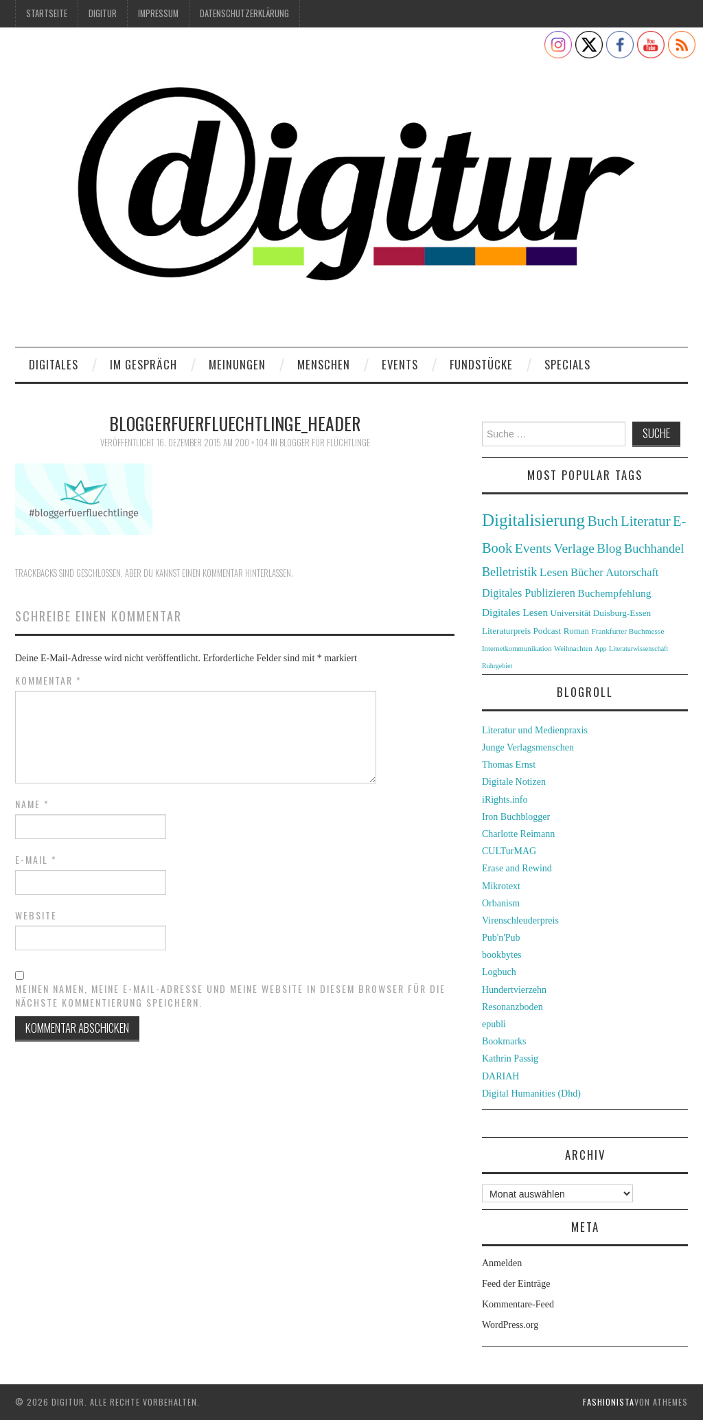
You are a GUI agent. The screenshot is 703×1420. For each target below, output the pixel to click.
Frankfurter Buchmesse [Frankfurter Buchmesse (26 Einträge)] (627, 631)
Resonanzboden (512, 1007)
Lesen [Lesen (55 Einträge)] (554, 572)
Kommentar (48, 680)
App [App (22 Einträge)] (600, 648)
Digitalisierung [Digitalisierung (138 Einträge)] (533, 520)
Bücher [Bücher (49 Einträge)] (587, 572)
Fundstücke (481, 364)
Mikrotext (501, 886)
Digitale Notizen (514, 782)
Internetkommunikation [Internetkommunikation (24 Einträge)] (517, 648)
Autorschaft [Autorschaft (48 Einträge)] (632, 572)
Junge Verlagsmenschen (528, 747)
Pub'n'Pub (501, 937)
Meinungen (237, 364)
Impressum (158, 13)
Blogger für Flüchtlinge (324, 442)
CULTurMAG (509, 851)
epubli (494, 1024)
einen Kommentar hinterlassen (236, 573)
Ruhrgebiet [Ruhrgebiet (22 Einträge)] (497, 665)
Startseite (46, 13)
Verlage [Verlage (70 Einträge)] (574, 548)
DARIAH (500, 1076)
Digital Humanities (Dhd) (531, 1093)
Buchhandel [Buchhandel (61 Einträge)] (654, 549)
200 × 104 (251, 442)
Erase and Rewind (517, 868)
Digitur (103, 13)
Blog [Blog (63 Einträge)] (609, 548)
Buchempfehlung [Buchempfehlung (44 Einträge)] (614, 593)
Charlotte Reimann (518, 834)
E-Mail (36, 860)
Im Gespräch (143, 364)
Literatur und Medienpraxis (535, 730)
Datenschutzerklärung (244, 13)
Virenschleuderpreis (520, 920)
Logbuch (499, 972)
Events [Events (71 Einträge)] (533, 548)
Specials (567, 364)
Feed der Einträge (516, 1284)
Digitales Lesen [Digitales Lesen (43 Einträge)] (515, 612)
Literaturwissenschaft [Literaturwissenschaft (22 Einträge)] (638, 648)
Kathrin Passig (510, 1058)
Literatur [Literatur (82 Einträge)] (646, 521)
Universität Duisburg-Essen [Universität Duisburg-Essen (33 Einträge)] (601, 613)
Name (32, 804)
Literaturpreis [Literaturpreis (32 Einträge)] (506, 631)
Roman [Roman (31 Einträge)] (576, 631)
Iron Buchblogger (516, 817)
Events (400, 364)
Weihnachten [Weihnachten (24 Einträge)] (573, 648)
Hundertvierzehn (514, 990)
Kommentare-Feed (518, 1304)
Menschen (323, 364)
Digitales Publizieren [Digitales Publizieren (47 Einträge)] (528, 593)
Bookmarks (504, 1041)
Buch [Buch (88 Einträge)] (602, 521)
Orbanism (501, 903)
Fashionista (608, 1401)
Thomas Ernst (508, 764)
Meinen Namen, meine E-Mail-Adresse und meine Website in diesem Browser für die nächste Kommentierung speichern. (230, 995)
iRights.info (505, 799)
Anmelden (502, 1263)
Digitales (53, 364)
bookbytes (502, 955)
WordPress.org (510, 1325)
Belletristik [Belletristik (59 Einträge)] (509, 572)
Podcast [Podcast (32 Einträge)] (547, 631)
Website (36, 915)
